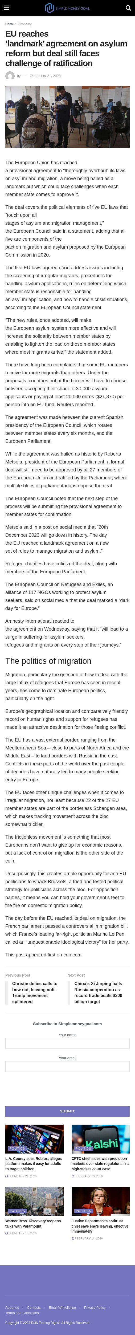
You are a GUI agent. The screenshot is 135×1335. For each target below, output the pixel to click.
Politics (17, 1148)
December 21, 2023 (45, 76)
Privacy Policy (95, 1308)
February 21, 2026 (20, 1176)
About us (12, 1308)
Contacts (33, 1308)
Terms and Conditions (22, 1313)
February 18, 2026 (20, 1233)
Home (9, 24)
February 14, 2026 (87, 1238)
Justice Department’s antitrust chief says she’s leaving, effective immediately (100, 1226)
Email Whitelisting (62, 1308)
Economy (25, 24)
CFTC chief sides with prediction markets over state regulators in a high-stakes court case (100, 1163)
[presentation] (67, 1088)
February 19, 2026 (87, 1176)
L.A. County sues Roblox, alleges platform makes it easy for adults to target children (33, 1163)
